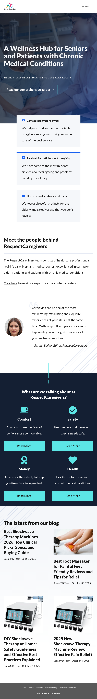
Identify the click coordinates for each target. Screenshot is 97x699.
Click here (10, 283)
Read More (24, 446)
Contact (39, 687)
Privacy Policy (51, 687)
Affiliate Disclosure (68, 687)
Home (23, 687)
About (31, 687)
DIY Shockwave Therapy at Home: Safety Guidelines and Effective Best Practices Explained (22, 649)
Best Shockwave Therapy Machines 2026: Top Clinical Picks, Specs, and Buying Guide (21, 542)
